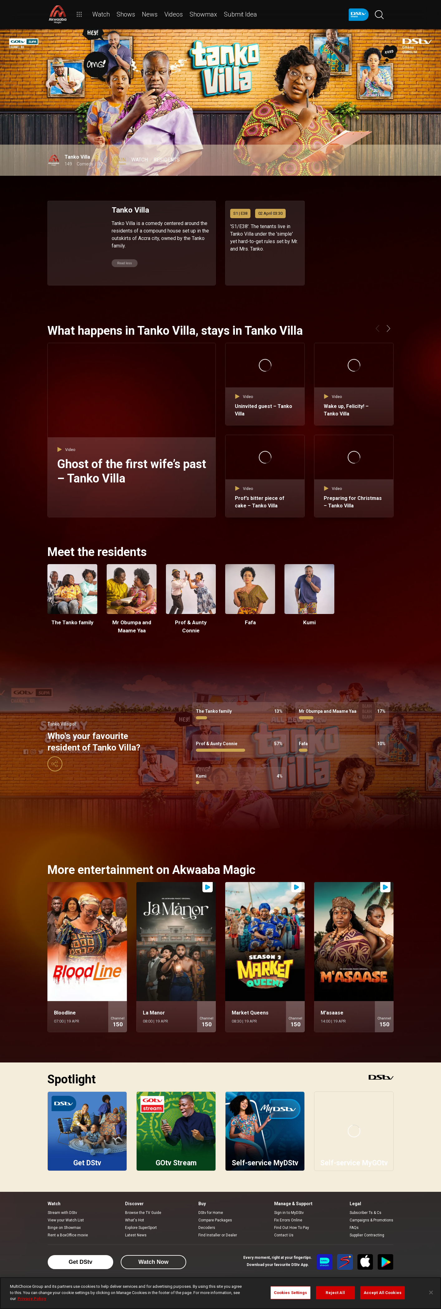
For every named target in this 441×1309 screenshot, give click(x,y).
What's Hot (134, 1220)
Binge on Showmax (64, 1227)
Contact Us (283, 1235)
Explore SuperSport (141, 1227)
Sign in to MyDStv (289, 1213)
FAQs (354, 1227)
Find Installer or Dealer (217, 1235)
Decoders (206, 1227)
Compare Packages (215, 1220)
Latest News (136, 1235)
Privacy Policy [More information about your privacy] (31, 1298)
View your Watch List (66, 1220)
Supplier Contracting (367, 1235)
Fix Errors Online (288, 1220)
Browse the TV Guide (143, 1213)
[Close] (431, 1292)
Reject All (335, 1292)
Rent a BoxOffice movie (68, 1235)
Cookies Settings (290, 1292)
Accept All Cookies (382, 1292)
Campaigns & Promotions (371, 1220)
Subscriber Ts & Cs (365, 1213)
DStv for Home (210, 1213)
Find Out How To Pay (291, 1227)
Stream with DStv (62, 1213)
